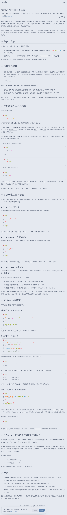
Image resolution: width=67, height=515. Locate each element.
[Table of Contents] (5, 16)
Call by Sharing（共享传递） (13, 267)
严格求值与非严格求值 (15, 106)
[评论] (60, 17)
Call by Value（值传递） (11, 207)
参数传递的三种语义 (14, 194)
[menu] (64, 2)
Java (2, 17)
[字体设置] (62, 17)
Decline (35, 510)
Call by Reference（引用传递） (14, 237)
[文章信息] (65, 17)
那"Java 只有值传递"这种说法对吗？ (22, 435)
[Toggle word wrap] (61, 115)
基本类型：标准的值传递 (11, 310)
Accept (41, 510)
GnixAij (4, 2)
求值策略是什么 (12, 66)
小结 (6, 473)
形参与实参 (9, 41)
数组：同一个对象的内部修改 (13, 390)
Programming (8, 17)
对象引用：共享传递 (9, 336)
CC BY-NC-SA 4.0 (42, 506)
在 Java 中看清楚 (12, 300)
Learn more (13, 511)
